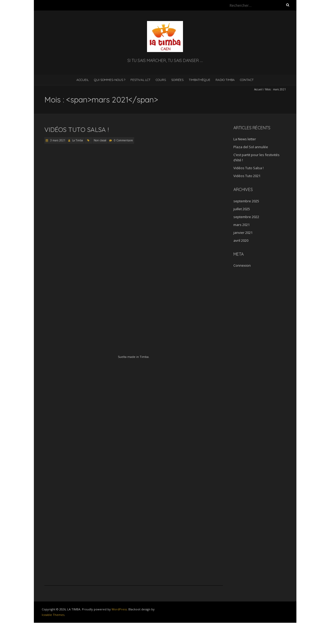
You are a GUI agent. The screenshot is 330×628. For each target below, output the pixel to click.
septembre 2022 (246, 216)
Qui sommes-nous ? (109, 80)
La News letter (244, 139)
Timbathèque (199, 80)
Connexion (242, 265)
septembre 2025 (246, 201)
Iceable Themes (53, 615)
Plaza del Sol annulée (250, 147)
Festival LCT (140, 80)
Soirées (177, 80)
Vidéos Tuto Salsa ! (76, 129)
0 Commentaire (123, 140)
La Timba (77, 140)
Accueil (82, 80)
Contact (247, 80)
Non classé (100, 140)
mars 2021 (241, 224)
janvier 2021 (243, 232)
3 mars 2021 (57, 140)
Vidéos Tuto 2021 (246, 175)
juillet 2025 (241, 209)
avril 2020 (240, 240)
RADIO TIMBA (225, 80)
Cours (161, 80)
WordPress (119, 609)
